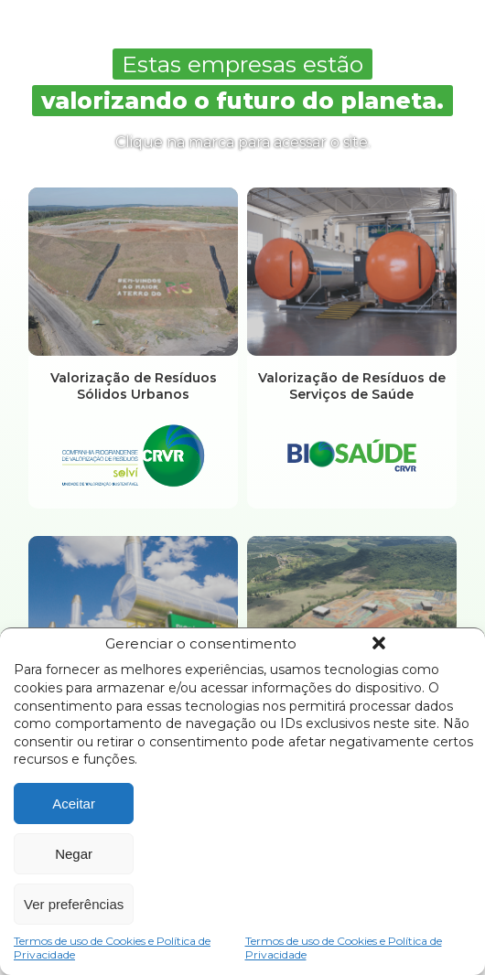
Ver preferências (74, 904)
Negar (73, 854)
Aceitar (73, 803)
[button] (379, 643)
